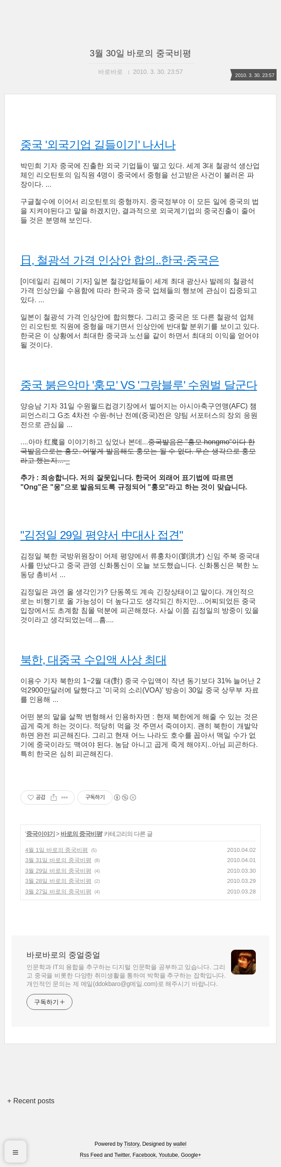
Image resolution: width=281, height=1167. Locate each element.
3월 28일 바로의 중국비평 (58, 881)
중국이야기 (40, 833)
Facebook (144, 1155)
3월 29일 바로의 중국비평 (58, 870)
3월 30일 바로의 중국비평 (140, 53)
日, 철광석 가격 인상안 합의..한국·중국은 (119, 260)
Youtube (168, 1155)
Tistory (132, 1144)
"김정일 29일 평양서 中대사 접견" (101, 535)
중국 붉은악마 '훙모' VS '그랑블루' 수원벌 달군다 (138, 385)
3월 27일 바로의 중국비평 (58, 891)
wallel (179, 1144)
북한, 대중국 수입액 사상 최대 (93, 660)
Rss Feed (91, 1155)
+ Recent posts (30, 1101)
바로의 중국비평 (81, 833)
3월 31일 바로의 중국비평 (58, 860)
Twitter (122, 1155)
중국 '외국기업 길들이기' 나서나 (98, 145)
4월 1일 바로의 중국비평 (56, 850)
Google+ (191, 1155)
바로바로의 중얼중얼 (63, 955)
